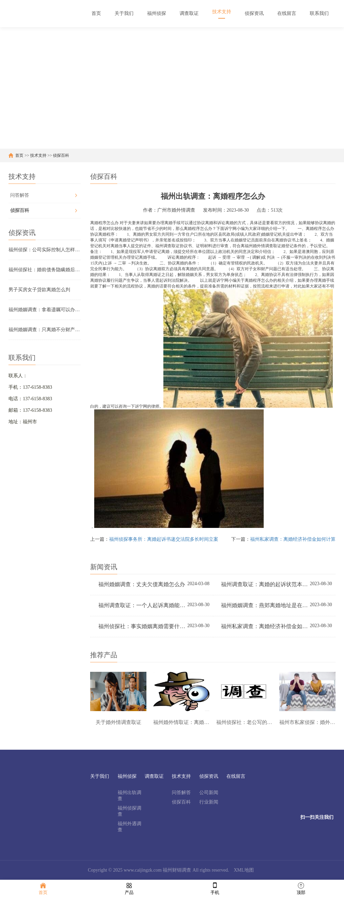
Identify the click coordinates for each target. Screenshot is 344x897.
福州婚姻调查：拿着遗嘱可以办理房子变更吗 (44, 309)
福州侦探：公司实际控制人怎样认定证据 (44, 249)
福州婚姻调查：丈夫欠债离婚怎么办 (141, 584)
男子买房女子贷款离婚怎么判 (39, 289)
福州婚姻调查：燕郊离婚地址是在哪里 (265, 605)
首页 (19, 155)
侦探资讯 (208, 776)
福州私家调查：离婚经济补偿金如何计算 (293, 539)
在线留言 (235, 776)
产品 (129, 888)
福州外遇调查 (129, 826)
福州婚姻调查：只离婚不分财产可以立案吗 (44, 329)
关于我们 (99, 776)
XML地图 (244, 870)
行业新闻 (208, 802)
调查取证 (154, 776)
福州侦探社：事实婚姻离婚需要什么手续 (142, 626)
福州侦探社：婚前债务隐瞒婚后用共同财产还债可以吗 (44, 269)
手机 (214, 888)
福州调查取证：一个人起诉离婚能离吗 (142, 605)
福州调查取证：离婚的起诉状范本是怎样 (265, 584)
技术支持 (38, 155)
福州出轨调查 (129, 795)
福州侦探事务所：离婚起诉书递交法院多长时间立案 (163, 539)
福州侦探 (127, 776)
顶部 (301, 888)
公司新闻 (208, 792)
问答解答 (19, 195)
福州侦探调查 (129, 811)
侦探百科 (61, 155)
